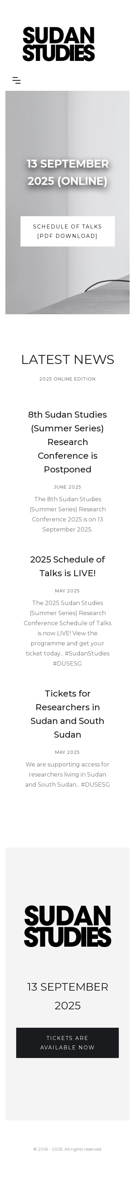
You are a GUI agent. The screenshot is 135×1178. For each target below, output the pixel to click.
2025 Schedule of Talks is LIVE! (67, 566)
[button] (17, 80)
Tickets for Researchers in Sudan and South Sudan (67, 714)
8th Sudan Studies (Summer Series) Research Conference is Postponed (67, 442)
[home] (74, 45)
